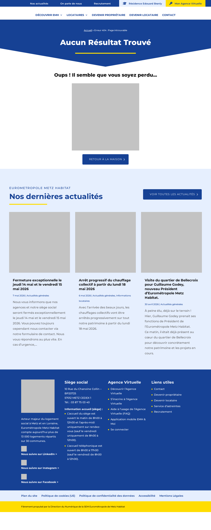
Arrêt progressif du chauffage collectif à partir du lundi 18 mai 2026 (105, 302)
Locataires (75, 27)
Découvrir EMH (47, 27)
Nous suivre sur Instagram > (40, 486)
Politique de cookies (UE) (58, 513)
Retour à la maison (105, 177)
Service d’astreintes (167, 424)
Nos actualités (39, 3)
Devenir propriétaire (108, 27)
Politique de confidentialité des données (107, 513)
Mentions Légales (171, 513)
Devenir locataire (143, 27)
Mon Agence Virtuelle (185, 3)
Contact (169, 27)
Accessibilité (147, 513)
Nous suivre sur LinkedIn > (39, 472)
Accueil (88, 48)
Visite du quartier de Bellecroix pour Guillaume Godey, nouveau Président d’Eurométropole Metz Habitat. (171, 307)
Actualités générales (38, 313)
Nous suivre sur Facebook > (39, 500)
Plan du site (29, 513)
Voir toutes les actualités (172, 212)
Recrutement (102, 3)
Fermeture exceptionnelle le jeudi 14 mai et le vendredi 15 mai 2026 (37, 302)
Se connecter (120, 447)
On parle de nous (71, 3)
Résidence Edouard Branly (142, 3)
